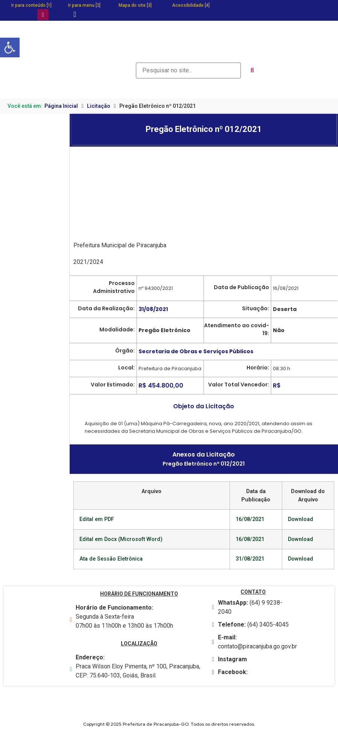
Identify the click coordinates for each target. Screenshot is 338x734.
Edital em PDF (96, 519)
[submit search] (252, 70)
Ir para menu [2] (84, 5)
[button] (10, 47)
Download (300, 519)
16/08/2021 (250, 519)
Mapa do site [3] (135, 5)
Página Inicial (61, 106)
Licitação (98, 106)
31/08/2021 (250, 559)
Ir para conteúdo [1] (31, 5)
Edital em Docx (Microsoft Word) (121, 539)
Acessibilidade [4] (191, 5)
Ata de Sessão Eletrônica (111, 559)
